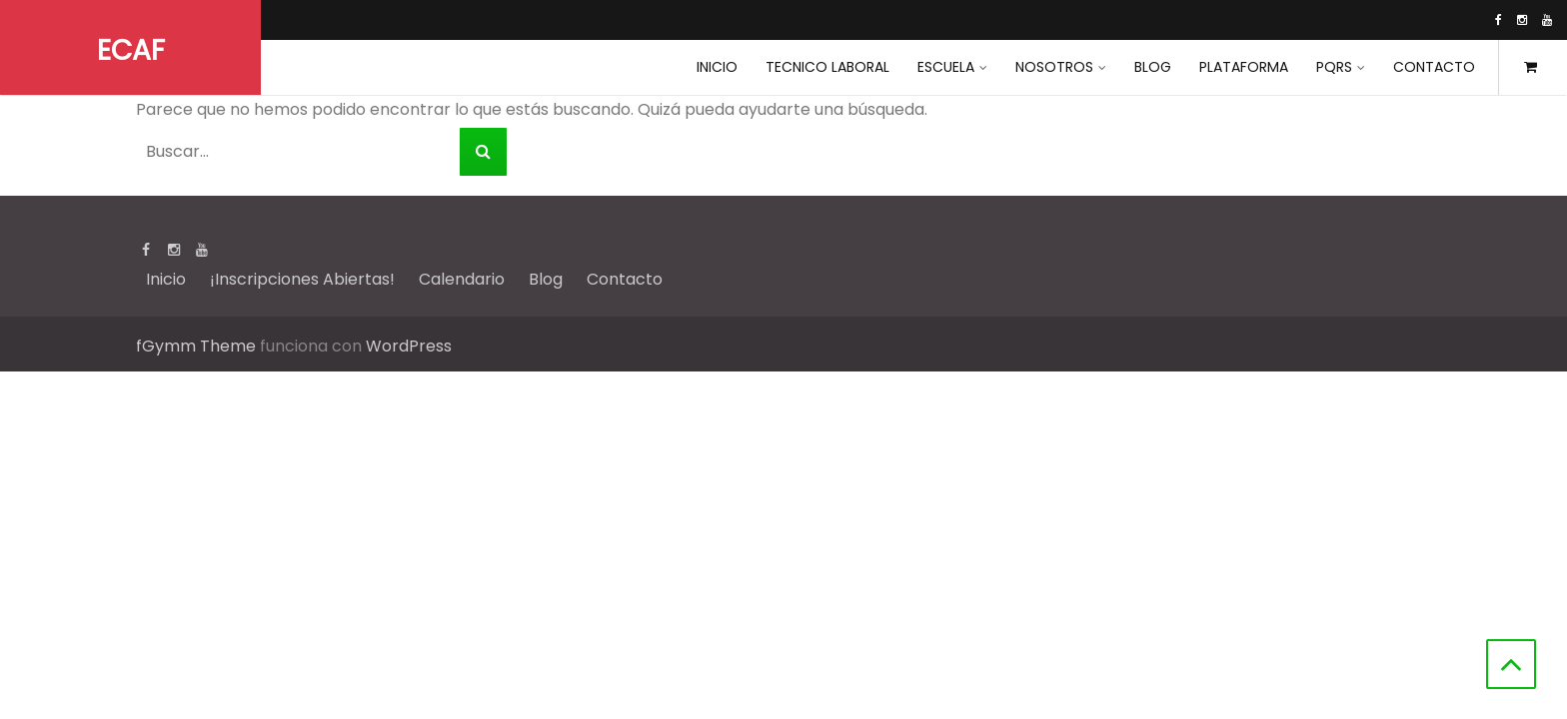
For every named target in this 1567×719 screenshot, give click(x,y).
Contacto (1434, 67)
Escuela (945, 67)
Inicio (166, 279)
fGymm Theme (196, 346)
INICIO (717, 67)
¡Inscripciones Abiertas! (302, 279)
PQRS (1334, 67)
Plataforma (1243, 67)
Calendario (462, 279)
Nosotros (1054, 67)
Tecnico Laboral (827, 67)
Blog (1152, 67)
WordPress (409, 346)
